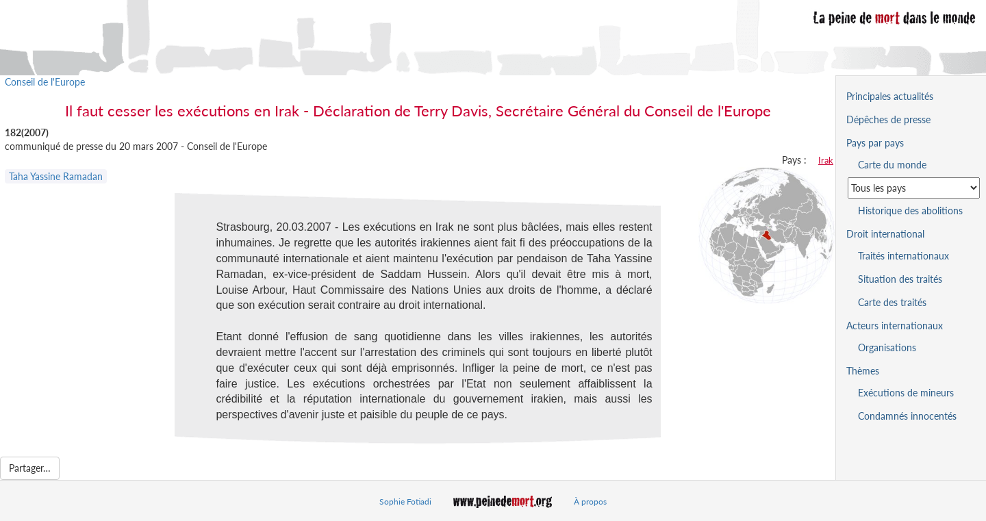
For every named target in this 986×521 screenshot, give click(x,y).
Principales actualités (889, 96)
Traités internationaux (903, 256)
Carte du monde (892, 164)
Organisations (887, 347)
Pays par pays (875, 143)
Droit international (885, 234)
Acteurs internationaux (894, 325)
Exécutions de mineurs (906, 392)
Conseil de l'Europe (45, 82)
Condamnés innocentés (907, 416)
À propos (590, 501)
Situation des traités (900, 279)
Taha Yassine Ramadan (56, 176)
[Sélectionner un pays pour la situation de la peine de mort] (914, 188)
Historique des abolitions (910, 210)
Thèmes (862, 371)
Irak (825, 160)
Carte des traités (892, 302)
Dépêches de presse (888, 119)
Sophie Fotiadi (405, 501)
